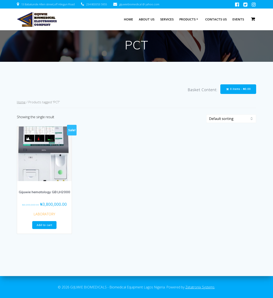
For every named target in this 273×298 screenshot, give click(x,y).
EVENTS (238, 19)
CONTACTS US (216, 19)
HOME (128, 19)
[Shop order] (231, 119)
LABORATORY (44, 214)
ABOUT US (146, 19)
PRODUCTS (187, 19)
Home (21, 102)
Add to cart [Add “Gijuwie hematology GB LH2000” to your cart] (44, 225)
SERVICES (167, 19)
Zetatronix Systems (200, 287)
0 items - (238, 89)
